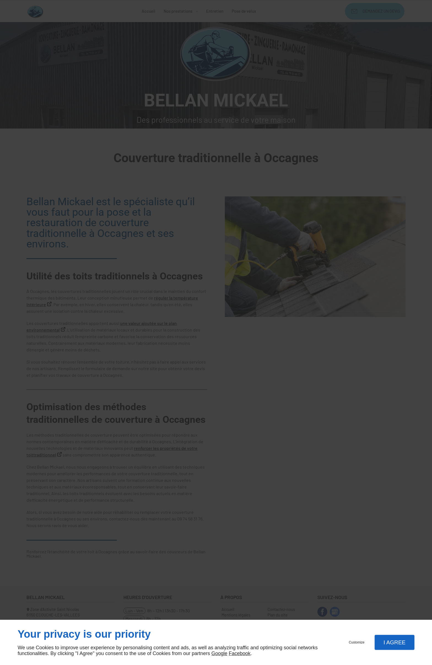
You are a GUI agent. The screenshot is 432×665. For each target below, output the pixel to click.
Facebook (239, 653)
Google (219, 653)
